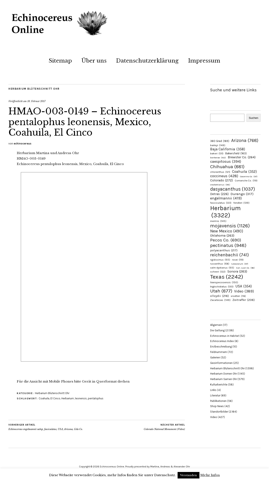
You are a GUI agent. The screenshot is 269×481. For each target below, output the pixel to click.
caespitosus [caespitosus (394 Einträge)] (225, 161)
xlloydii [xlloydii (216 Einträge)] (219, 296)
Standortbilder (219, 411)
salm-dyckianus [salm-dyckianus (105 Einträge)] (222, 267)
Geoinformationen (221, 362)
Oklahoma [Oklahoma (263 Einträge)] (222, 235)
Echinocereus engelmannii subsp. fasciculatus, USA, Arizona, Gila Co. (45, 427)
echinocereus (22, 143)
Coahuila (44, 398)
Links (213, 390)
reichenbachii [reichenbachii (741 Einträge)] (229, 254)
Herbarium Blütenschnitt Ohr (34, 88)
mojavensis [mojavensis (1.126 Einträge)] (230, 226)
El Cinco (55, 398)
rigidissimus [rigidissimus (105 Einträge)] (220, 259)
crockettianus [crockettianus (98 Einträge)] (220, 184)
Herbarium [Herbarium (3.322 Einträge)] (225, 211)
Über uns (94, 60)
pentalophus (95, 398)
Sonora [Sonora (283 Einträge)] (237, 271)
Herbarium (67, 398)
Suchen (253, 117)
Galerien (215, 357)
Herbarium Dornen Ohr (223, 373)
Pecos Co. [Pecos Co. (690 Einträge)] (225, 239)
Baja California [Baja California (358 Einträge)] (227, 149)
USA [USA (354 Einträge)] (243, 286)
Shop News (217, 406)
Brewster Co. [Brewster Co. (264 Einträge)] (242, 157)
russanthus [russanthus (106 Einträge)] (219, 263)
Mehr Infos (210, 475)
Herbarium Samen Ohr (223, 379)
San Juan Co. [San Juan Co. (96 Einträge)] (245, 267)
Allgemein (216, 324)
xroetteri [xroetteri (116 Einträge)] (238, 296)
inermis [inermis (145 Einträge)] (218, 221)
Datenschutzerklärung (147, 60)
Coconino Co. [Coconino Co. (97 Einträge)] (248, 176)
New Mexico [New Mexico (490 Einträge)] (226, 231)
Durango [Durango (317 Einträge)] (242, 194)
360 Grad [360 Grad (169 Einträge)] (219, 141)
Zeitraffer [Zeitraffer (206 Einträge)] (243, 300)
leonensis (81, 398)
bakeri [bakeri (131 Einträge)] (216, 153)
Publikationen (218, 400)
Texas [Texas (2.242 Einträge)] (226, 276)
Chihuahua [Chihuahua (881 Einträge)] (227, 166)
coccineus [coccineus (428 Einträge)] (224, 176)
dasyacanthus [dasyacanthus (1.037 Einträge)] (232, 189)
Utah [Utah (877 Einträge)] (221, 291)
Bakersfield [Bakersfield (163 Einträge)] (236, 153)
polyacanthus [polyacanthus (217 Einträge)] (223, 250)
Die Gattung (217, 330)
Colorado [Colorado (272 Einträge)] (221, 180)
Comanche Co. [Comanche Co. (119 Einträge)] (246, 180)
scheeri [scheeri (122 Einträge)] (217, 271)
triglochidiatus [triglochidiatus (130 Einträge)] (221, 286)
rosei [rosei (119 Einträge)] (238, 259)
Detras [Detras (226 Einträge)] (219, 194)
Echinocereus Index (222, 341)
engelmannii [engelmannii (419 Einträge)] (226, 198)
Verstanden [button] (188, 475)
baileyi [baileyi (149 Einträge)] (217, 145)
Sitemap (60, 60)
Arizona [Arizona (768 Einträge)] (244, 140)
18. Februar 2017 (36, 101)
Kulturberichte (218, 384)
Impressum (204, 60)
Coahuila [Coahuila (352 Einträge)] (244, 171)
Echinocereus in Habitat (224, 335)
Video (213, 417)
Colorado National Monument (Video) (164, 427)
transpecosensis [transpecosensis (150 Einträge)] (224, 282)
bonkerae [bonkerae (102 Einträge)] (218, 157)
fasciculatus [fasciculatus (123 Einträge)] (220, 202)
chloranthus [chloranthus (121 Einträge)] (220, 171)
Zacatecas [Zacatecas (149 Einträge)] (220, 299)
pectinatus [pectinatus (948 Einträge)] (228, 245)
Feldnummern (218, 352)
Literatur (215, 395)
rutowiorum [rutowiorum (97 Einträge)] (239, 263)
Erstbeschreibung (221, 346)
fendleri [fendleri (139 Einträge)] (241, 202)
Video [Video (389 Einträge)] (244, 291)
